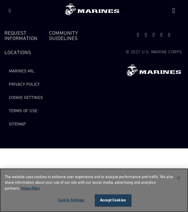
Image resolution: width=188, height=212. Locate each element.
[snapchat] (153, 35)
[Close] (178, 177)
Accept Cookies (113, 200)
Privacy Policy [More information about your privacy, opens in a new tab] (30, 189)
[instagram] (169, 35)
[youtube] (146, 35)
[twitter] (138, 35)
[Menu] (10, 10)
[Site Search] (174, 10)
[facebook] (161, 35)
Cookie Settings (26, 97)
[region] (94, 190)
